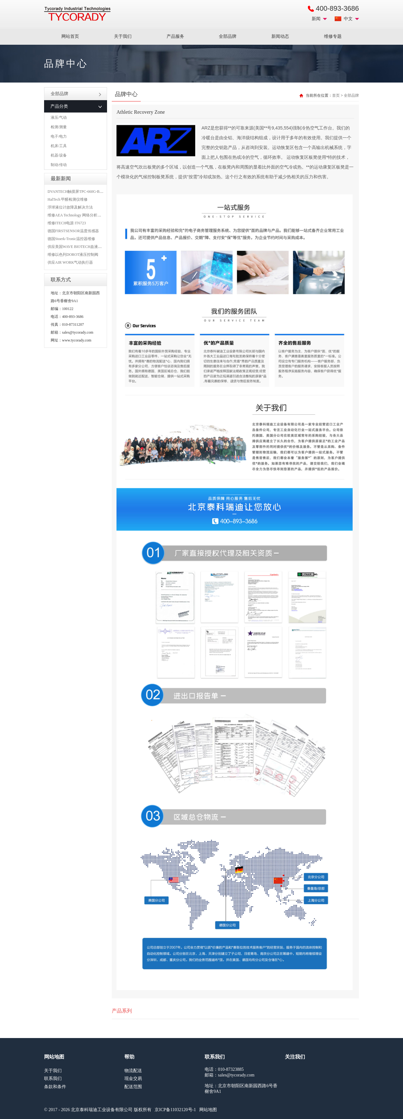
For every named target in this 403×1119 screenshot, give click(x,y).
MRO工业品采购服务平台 (77, 14)
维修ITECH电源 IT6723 (67, 223)
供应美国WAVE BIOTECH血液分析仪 (78, 246)
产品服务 (175, 36)
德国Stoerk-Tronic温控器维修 (71, 239)
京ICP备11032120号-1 (175, 1109)
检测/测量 (59, 127)
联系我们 (53, 1078)
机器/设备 (59, 155)
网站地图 (208, 1109)
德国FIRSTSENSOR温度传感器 (73, 231)
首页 (336, 95)
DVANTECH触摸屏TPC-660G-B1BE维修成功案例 (88, 191)
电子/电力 (59, 136)
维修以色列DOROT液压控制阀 (73, 254)
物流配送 (133, 1070)
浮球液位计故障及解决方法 (70, 207)
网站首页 (70, 36)
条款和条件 (55, 1086)
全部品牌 (227, 36)
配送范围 (133, 1086)
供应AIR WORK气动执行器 (70, 262)
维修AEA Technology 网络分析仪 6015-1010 (83, 215)
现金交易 (133, 1078)
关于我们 (123, 36)
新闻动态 (280, 36)
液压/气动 (59, 117)
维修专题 (333, 36)
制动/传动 (59, 165)
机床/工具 (59, 146)
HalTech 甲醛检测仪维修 (68, 199)
